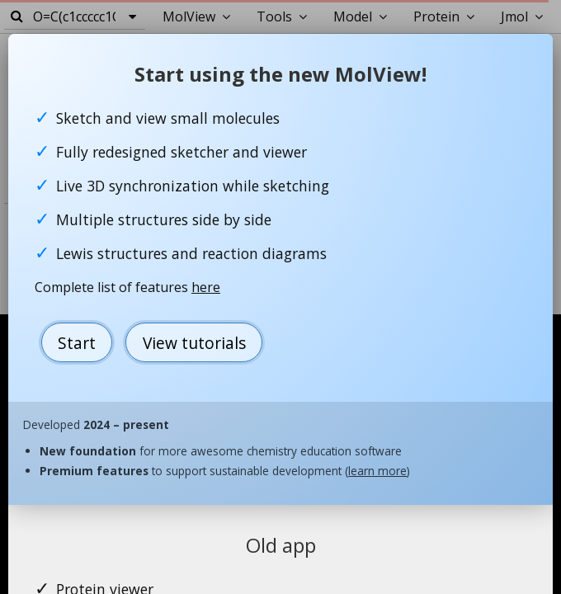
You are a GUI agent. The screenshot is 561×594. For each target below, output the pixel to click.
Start (77, 343)
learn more (377, 470)
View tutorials (194, 343)
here (205, 287)
